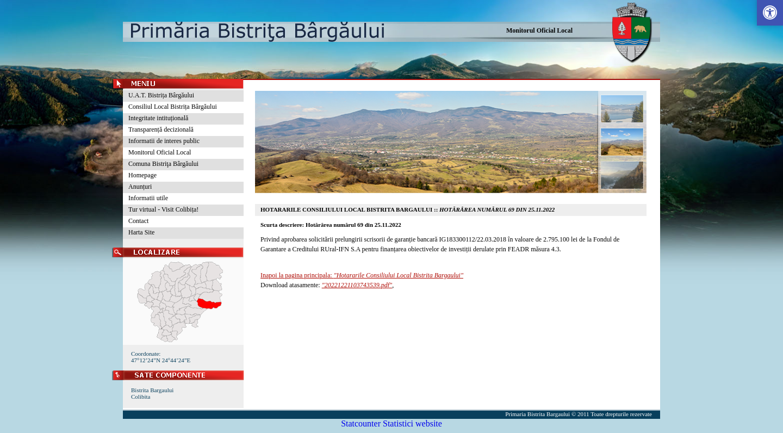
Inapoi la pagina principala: (361, 275)
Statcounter (361, 423)
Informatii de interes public (164, 141)
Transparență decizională (161, 129)
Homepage (142, 175)
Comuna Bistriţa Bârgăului (163, 164)
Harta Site (141, 232)
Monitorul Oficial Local (539, 30)
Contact (138, 221)
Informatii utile (148, 198)
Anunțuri (140, 186)
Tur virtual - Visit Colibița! (163, 209)
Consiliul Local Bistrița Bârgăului (172, 106)
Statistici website (412, 423)
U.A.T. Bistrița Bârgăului (161, 95)
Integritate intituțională (158, 118)
